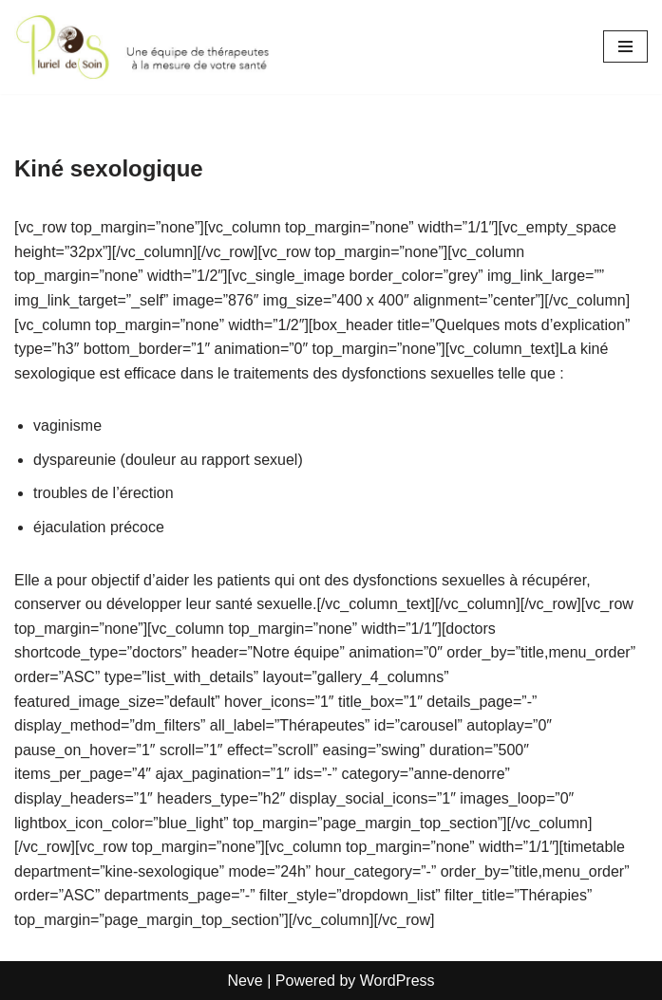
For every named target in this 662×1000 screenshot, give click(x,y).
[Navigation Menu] (625, 46)
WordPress (397, 980)
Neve (244, 980)
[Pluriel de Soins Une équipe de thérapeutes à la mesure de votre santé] (148, 47)
